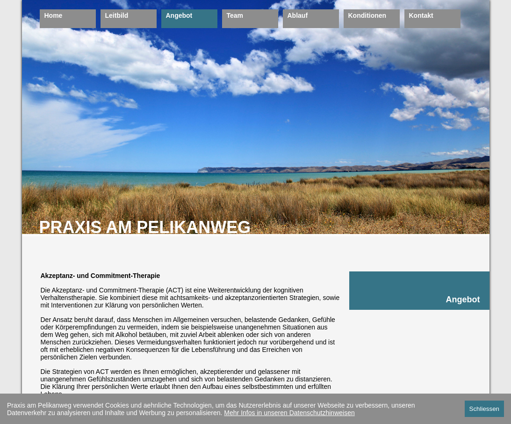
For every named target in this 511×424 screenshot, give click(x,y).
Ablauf (298, 15)
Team (235, 15)
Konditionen (367, 15)
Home (53, 15)
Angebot (179, 15)
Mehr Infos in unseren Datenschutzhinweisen (289, 413)
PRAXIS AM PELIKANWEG (145, 227)
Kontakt (421, 15)
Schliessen (484, 408)
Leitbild (117, 15)
